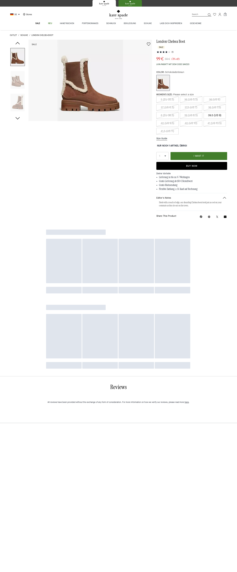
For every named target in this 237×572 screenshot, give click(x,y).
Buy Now (191, 154)
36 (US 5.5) (191, 93)
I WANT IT (199, 144)
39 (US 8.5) (191, 109)
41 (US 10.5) (215, 116)
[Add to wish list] (148, 44)
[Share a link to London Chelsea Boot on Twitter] (217, 205)
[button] (17, 58)
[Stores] (27, 14)
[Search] (196, 14)
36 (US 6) (214, 93)
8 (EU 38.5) (167, 109)
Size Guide (161, 131)
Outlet (13, 35)
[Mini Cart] (225, 14)
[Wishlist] (215, 14)
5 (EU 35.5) (167, 93)
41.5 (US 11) (167, 124)
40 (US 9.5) (167, 116)
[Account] (220, 14)
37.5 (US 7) (191, 101)
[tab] (104, 3)
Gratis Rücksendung (168, 173)
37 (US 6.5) (167, 101)
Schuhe (24, 35)
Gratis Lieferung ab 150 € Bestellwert (176, 169)
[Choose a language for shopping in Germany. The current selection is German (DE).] (15, 14)
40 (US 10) (191, 116)
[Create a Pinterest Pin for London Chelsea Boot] (209, 205)
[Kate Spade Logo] (118, 14)
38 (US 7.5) (214, 101)
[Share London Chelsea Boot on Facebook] (201, 205)
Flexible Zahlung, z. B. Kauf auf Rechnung (178, 177)
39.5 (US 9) (214, 109)
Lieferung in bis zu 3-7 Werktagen (174, 165)
